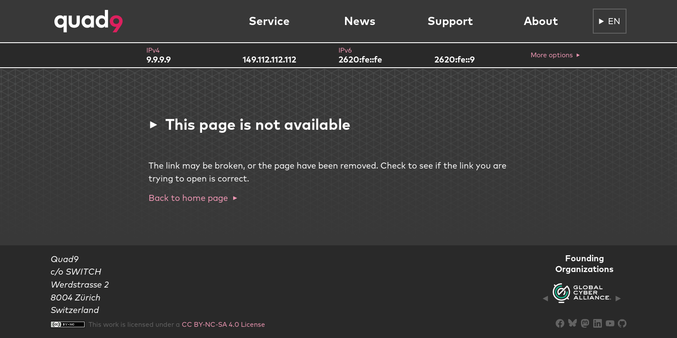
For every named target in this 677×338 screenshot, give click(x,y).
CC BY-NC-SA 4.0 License (223, 324)
